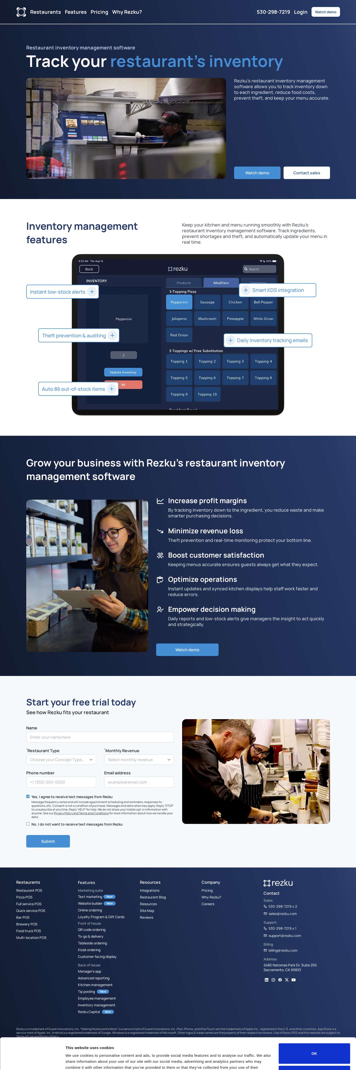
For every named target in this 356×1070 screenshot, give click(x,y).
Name (31, 728)
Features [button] (76, 11)
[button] (268, 340)
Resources (148, 903)
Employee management (97, 998)
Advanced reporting (93, 978)
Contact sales (306, 173)
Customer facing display (97, 956)
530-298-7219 (273, 11)
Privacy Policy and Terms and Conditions (81, 813)
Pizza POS (24, 897)
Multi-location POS (31, 937)
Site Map (147, 910)
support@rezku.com (282, 935)
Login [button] (301, 11)
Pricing (99, 11)
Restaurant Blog (153, 897)
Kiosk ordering (89, 949)
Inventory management (96, 1005)
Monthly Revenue (121, 750)
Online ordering (90, 910)
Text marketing (90, 896)
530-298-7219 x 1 (280, 928)
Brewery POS (26, 924)
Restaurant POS (29, 890)
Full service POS (28, 903)
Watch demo (326, 11)
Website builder (90, 903)
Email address (117, 773)
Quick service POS (30, 910)
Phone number (40, 773)
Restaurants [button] (45, 11)
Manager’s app (89, 971)
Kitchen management (95, 984)
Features (86, 882)
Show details (77, 1060)
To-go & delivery (90, 936)
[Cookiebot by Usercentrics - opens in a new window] (32, 1060)
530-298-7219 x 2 (280, 906)
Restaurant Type (42, 750)
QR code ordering (91, 929)
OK (314, 1026)
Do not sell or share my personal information (314, 1049)
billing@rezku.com (281, 950)
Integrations (149, 890)
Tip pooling (86, 991)
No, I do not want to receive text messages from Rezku (77, 824)
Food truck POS (28, 930)
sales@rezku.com (280, 913)
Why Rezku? (127, 11)
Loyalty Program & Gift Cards (101, 916)
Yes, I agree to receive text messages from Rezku (72, 796)
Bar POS (22, 917)
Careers (208, 903)
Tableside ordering (92, 943)
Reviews (146, 917)
